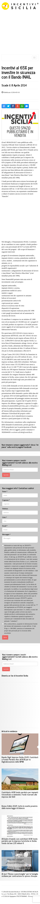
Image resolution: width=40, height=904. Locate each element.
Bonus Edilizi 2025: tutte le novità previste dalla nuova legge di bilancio (19, 807)
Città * (4, 517)
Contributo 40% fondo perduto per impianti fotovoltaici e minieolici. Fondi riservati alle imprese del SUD (20, 794)
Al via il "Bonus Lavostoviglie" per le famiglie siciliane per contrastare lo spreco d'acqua (20, 875)
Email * (4, 526)
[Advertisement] (20, 34)
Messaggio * (6, 534)
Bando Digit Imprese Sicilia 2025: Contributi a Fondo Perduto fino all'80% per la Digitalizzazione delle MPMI (20, 759)
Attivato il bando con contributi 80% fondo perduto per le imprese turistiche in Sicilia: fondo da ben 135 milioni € (20, 841)
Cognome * (6, 500)
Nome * (4, 491)
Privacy (30, 896)
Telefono (5, 509)
